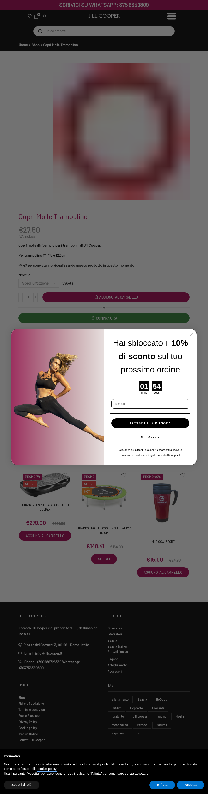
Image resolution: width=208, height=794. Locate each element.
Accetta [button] (190, 785)
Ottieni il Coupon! (150, 423)
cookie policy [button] (47, 769)
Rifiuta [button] (162, 785)
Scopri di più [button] (21, 785)
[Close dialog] (191, 334)
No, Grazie (150, 437)
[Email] (150, 404)
